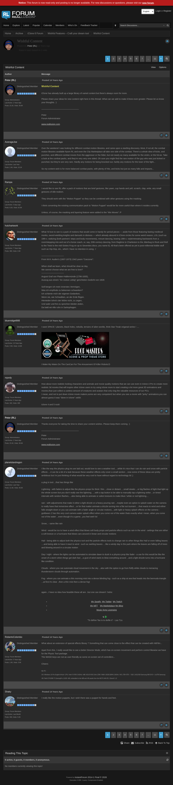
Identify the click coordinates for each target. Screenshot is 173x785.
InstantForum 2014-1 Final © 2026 (91, 777)
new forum (148, 3)
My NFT (94, 606)
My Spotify (96, 601)
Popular (36, 25)
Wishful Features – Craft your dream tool (68, 33)
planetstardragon (13, 462)
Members (60, 25)
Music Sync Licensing (107, 610)
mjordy (8, 377)
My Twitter (107, 601)
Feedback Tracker (89, 25)
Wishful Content (101, 33)
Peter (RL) (32, 46)
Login (158, 11)
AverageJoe (11, 142)
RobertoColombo (13, 637)
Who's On (72, 25)
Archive (19, 33)
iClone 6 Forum (35, 33)
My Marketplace (107, 606)
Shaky (8, 691)
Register (167, 11)
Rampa (8, 182)
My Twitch (117, 601)
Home (6, 25)
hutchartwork (11, 225)
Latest (26, 25)
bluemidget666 (12, 320)
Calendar (48, 25)
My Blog (119, 606)
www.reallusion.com (50, 124)
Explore (16, 25)
